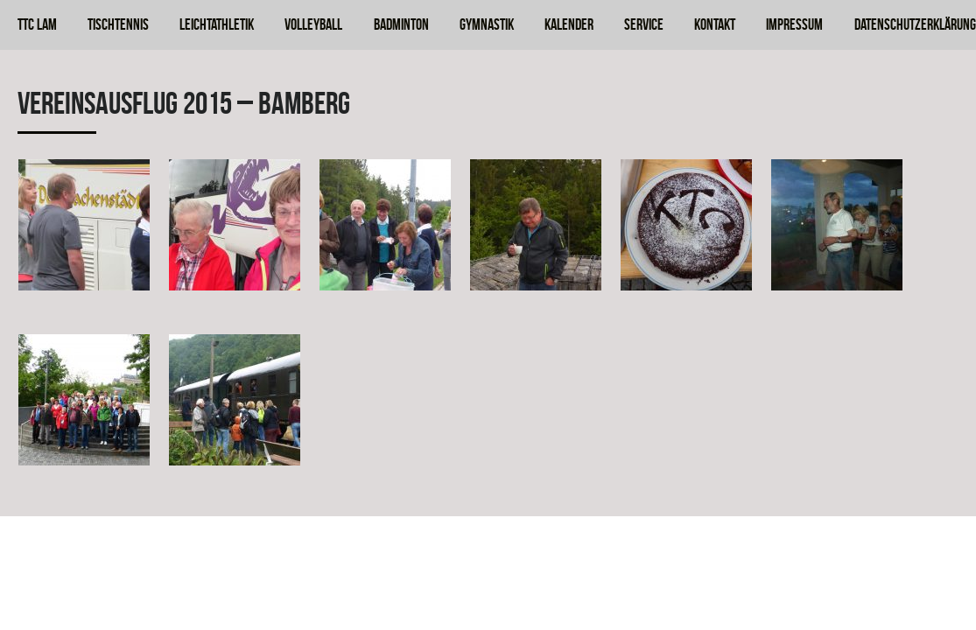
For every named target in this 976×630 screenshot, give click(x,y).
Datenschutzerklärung (915, 24)
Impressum (794, 24)
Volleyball (313, 24)
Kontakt (714, 24)
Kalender (568, 24)
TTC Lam (37, 24)
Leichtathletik (216, 24)
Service (644, 24)
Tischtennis (118, 24)
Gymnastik (487, 24)
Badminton (401, 24)
